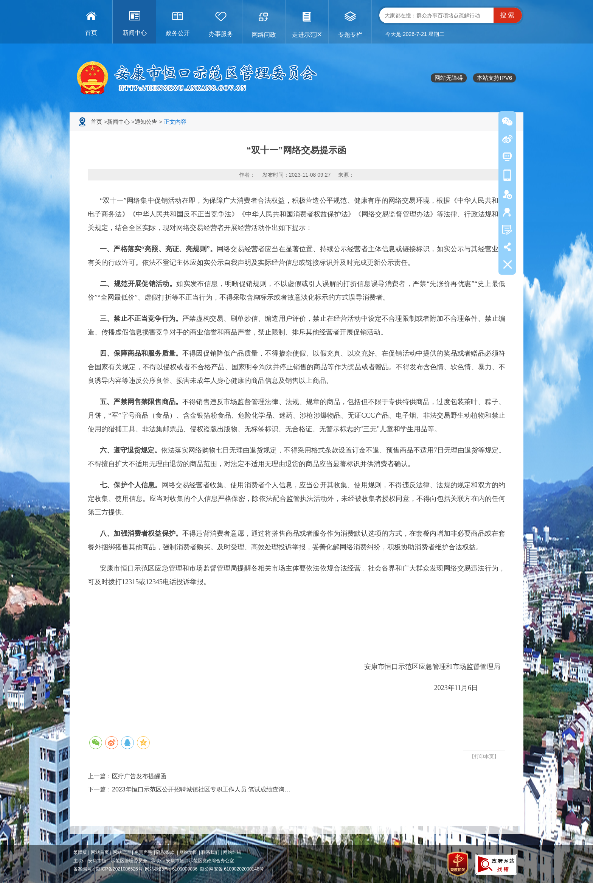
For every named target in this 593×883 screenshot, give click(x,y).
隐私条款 (165, 852)
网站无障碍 (449, 78)
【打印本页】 (484, 756)
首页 (96, 121)
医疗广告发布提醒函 (139, 776)
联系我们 (210, 852)
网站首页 (100, 852)
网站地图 (188, 852)
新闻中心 (118, 121)
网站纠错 (232, 852)
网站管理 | (124, 852)
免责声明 (143, 852)
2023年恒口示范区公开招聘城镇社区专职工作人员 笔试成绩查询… (201, 789)
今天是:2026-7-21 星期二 (414, 34)
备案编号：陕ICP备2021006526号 (108, 869)
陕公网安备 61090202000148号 (232, 869)
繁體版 (80, 852)
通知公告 (146, 121)
